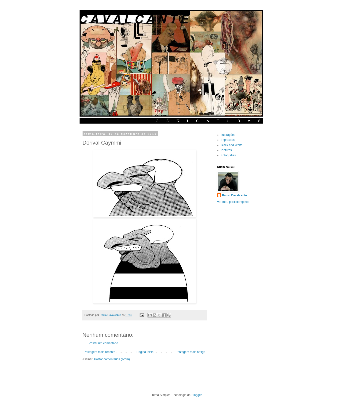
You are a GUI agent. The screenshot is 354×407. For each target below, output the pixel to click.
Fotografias (228, 155)
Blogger (196, 395)
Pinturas (226, 150)
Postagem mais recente (99, 352)
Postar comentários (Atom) (112, 359)
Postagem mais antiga (190, 352)
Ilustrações (228, 135)
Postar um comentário (103, 343)
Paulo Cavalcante (234, 195)
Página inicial (145, 352)
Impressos (228, 140)
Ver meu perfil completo (233, 202)
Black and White (232, 145)
